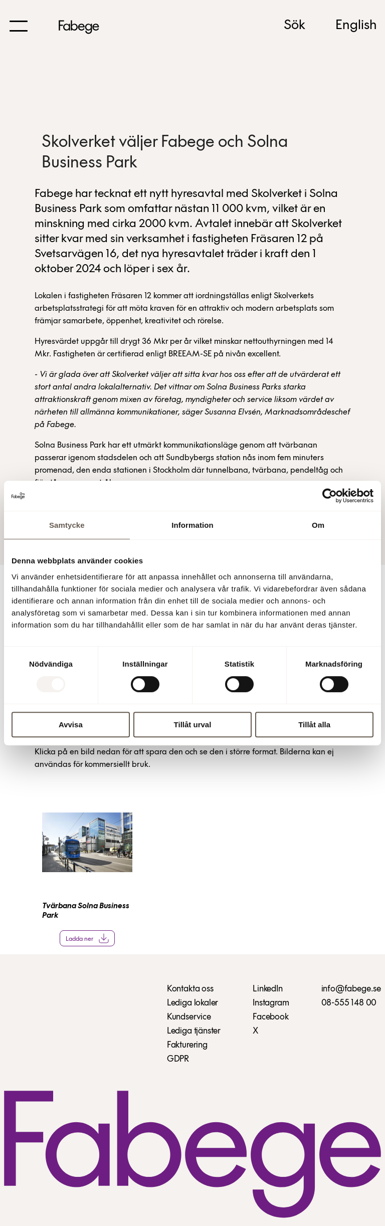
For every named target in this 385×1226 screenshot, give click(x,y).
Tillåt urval (193, 724)
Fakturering (187, 1045)
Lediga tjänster (194, 1031)
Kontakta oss (190, 989)
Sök (294, 26)
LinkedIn (268, 989)
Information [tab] (192, 525)
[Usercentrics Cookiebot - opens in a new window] (329, 495)
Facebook (271, 1017)
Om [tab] (318, 525)
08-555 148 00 (349, 1003)
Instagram (271, 1003)
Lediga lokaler (192, 1003)
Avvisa (71, 724)
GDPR (178, 1059)
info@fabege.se (351, 989)
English (356, 26)
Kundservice (189, 1017)
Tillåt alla (314, 724)
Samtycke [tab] (67, 525)
